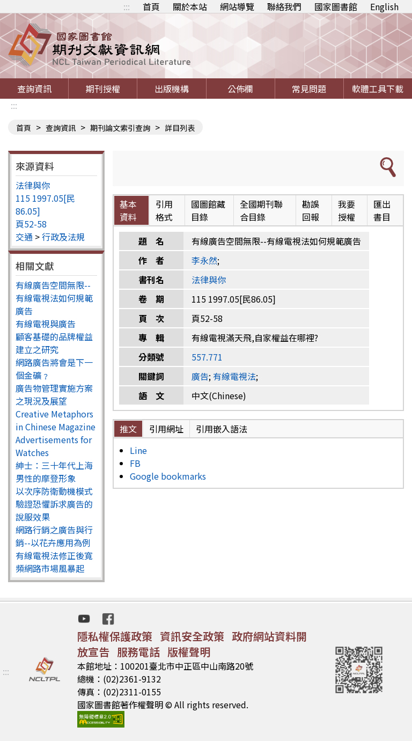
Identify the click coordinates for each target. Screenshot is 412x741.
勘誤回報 (310, 210)
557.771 (207, 356)
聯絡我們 (284, 6)
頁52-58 (31, 223)
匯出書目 (382, 210)
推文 (128, 428)
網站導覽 (237, 6)
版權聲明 (188, 651)
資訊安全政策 (192, 636)
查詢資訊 (34, 88)
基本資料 (128, 210)
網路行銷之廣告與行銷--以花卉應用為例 (54, 536)
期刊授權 (103, 88)
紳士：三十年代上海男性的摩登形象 (54, 472)
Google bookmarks (168, 475)
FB (135, 463)
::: (126, 6)
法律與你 (33, 185)
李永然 (204, 260)
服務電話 (138, 651)
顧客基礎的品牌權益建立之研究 (54, 343)
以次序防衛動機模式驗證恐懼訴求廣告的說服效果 (54, 504)
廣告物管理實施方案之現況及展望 (54, 394)
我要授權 (346, 210)
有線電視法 (234, 376)
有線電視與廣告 (46, 323)
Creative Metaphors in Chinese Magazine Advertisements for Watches (55, 433)
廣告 (200, 376)
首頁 (151, 6)
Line (138, 450)
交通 (24, 236)
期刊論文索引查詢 (120, 127)
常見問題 (309, 88)
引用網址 (166, 428)
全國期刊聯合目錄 (261, 210)
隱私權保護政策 (114, 636)
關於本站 (190, 6)
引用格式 (164, 210)
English (384, 6)
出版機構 (171, 88)
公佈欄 (240, 88)
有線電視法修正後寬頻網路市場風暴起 (54, 562)
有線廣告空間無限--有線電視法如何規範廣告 (54, 297)
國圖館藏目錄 (208, 210)
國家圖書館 (335, 6)
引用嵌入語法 (221, 428)
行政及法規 (63, 236)
